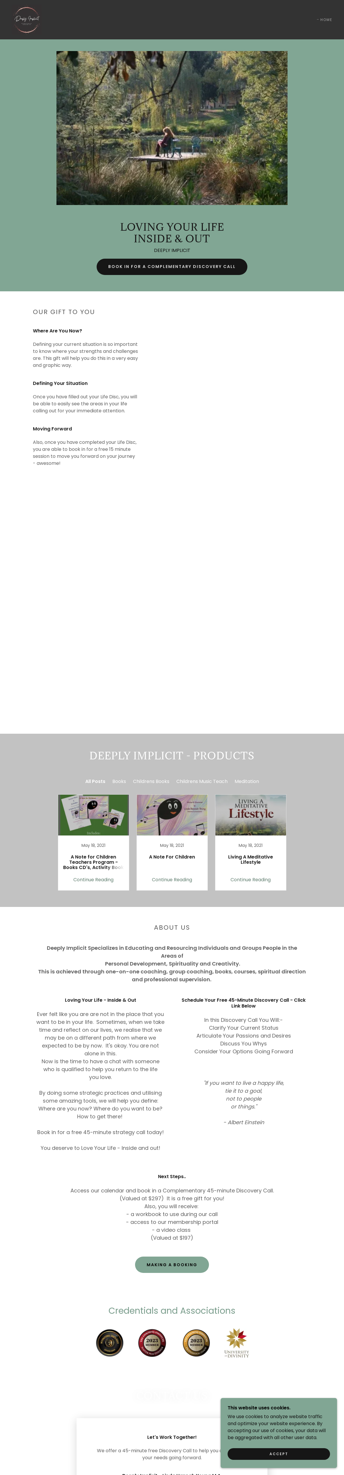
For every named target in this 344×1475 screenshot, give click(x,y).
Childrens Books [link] (151, 781)
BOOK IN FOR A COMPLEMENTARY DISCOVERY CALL (172, 266)
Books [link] (119, 781)
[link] (27, 19)
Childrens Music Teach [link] (202, 781)
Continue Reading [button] (93, 879)
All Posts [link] (95, 781)
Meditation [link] (247, 781)
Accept (278, 1453)
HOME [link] (326, 19)
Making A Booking (172, 1265)
